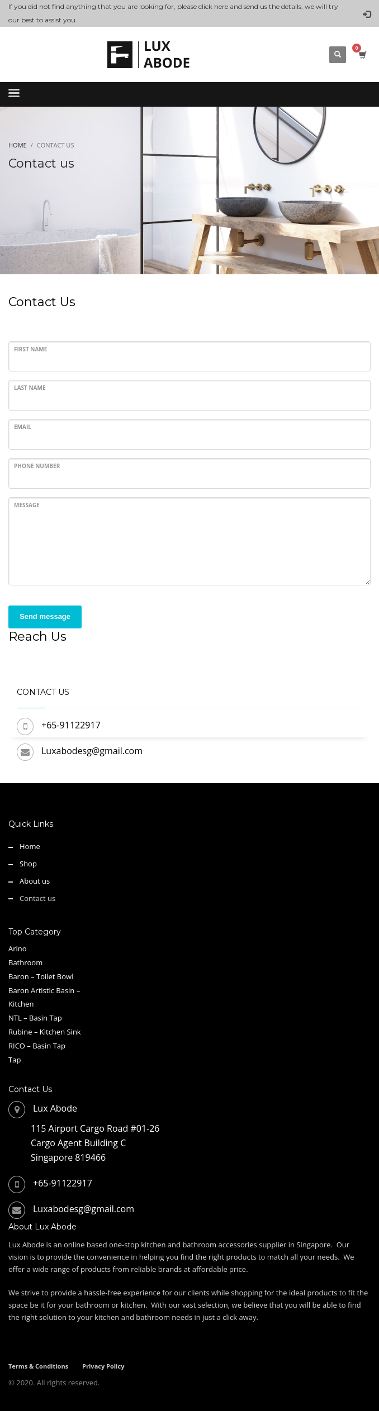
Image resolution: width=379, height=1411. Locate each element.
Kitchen (21, 1004)
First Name (30, 349)
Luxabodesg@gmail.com (92, 751)
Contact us (37, 898)
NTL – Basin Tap (35, 1018)
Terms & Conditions (38, 1366)
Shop (28, 864)
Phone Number (37, 466)
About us (35, 881)
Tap (14, 1060)
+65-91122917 (71, 725)
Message (27, 505)
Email (22, 427)
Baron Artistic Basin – (44, 990)
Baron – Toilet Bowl (40, 976)
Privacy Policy (103, 1366)
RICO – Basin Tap (36, 1046)
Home (30, 846)
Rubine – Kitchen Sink (44, 1032)
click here (213, 6)
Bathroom (25, 962)
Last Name (30, 388)
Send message (45, 616)
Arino (17, 948)
